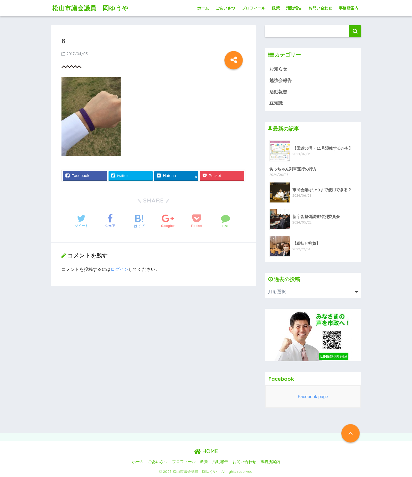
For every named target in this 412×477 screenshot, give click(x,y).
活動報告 (294, 8)
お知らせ (278, 69)
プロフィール (253, 8)
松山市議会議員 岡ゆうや (93, 8)
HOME (206, 451)
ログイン (119, 269)
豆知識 (276, 103)
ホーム (203, 8)
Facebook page (313, 396)
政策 (276, 8)
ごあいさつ (225, 8)
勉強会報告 (280, 80)
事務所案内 (348, 8)
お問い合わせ (320, 8)
